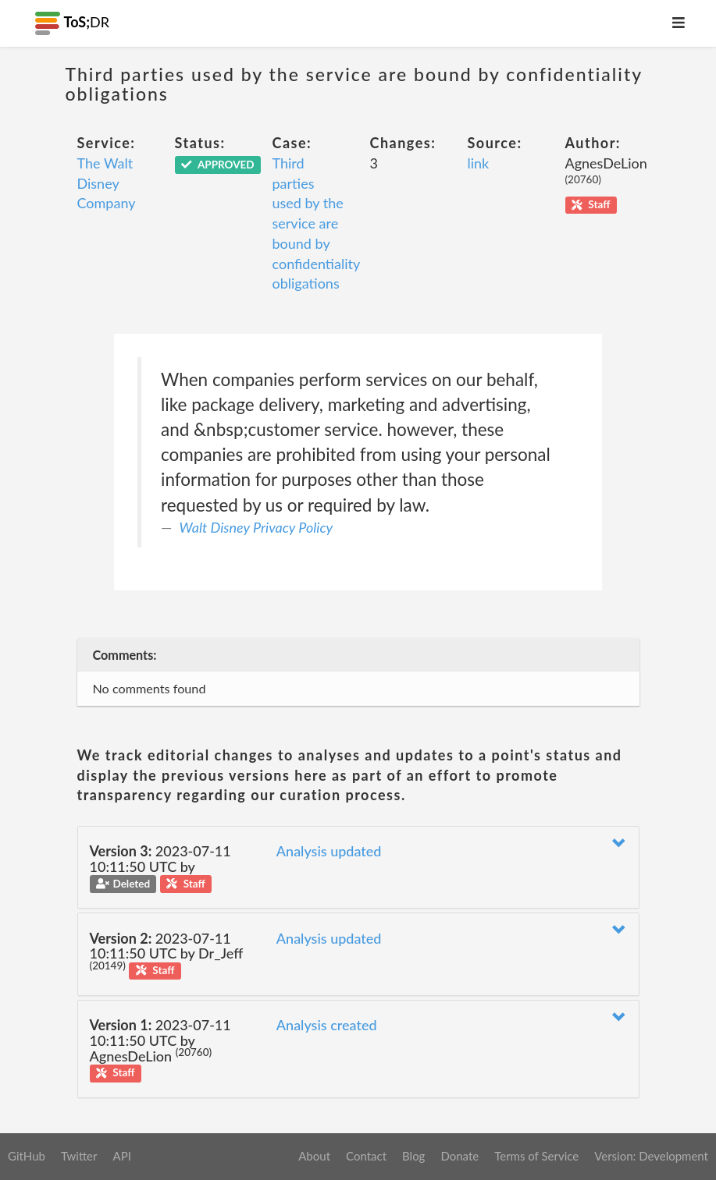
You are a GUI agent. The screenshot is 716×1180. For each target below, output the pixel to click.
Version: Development (651, 1156)
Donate (459, 1156)
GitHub (26, 1156)
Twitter (79, 1156)
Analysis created (326, 1024)
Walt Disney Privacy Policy (256, 527)
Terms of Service (536, 1156)
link (479, 163)
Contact (366, 1156)
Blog (413, 1156)
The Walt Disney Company (106, 182)
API (121, 1156)
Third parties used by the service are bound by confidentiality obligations (316, 223)
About (314, 1156)
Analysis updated (329, 850)
